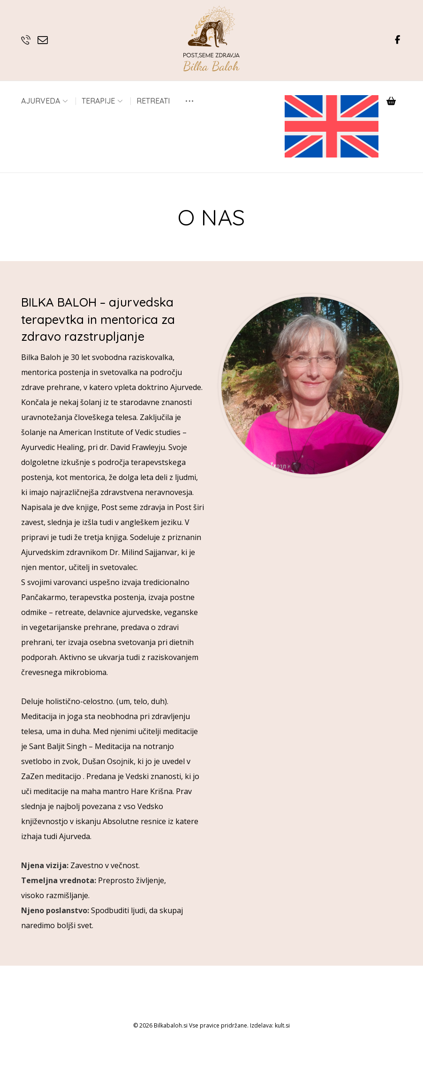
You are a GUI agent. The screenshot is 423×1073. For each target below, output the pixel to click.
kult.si (282, 1054)
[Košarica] (391, 100)
